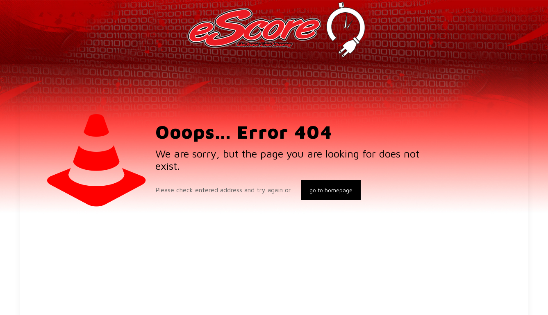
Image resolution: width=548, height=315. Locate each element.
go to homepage (330, 190)
